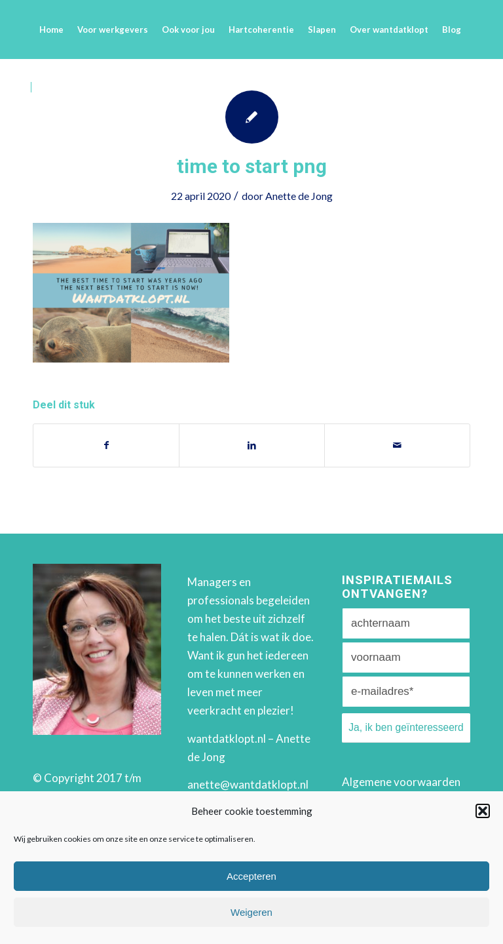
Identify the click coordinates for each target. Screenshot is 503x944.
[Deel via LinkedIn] (251, 445)
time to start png (252, 166)
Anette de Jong (299, 195)
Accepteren (251, 876)
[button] (482, 810)
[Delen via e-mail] (397, 445)
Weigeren (251, 912)
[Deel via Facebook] (106, 445)
